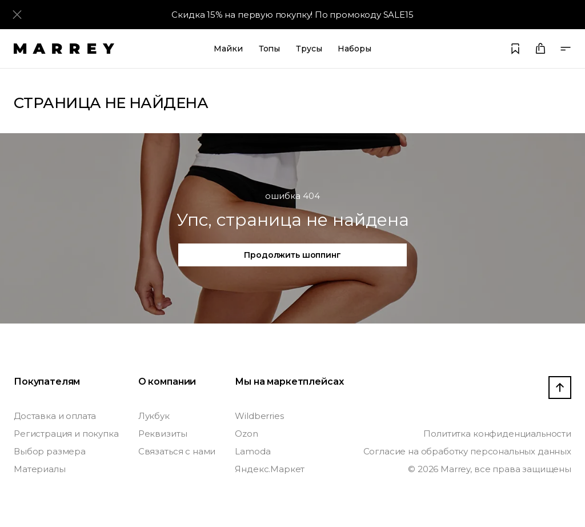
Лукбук (154, 415)
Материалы (40, 469)
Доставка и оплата (55, 415)
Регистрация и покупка (66, 433)
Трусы (309, 48)
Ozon (246, 433)
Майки (228, 48)
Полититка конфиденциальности (497, 433)
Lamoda (252, 451)
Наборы (354, 48)
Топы (269, 48)
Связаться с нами (176, 451)
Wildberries (259, 415)
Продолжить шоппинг (292, 255)
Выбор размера (50, 451)
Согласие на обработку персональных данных (467, 451)
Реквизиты (162, 433)
